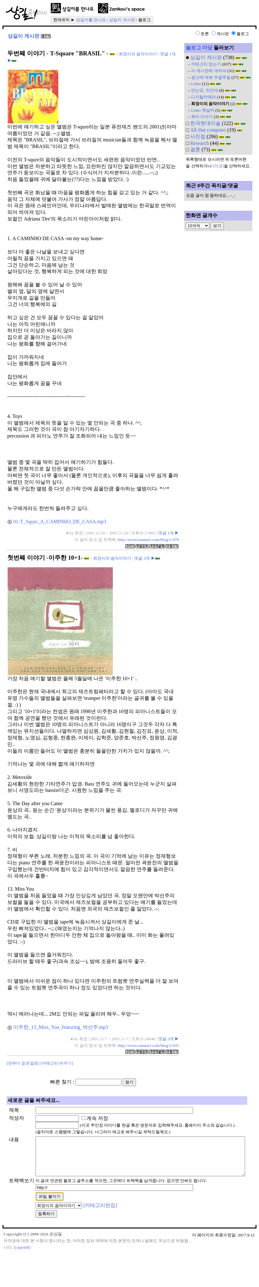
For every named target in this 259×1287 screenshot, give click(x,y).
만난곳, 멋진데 (204, 90)
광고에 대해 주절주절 (210, 77)
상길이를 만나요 (91, 19)
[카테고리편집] (80, 1239)
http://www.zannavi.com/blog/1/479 (148, 539)
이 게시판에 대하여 (208, 70)
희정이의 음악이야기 (138, 54)
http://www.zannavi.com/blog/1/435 (148, 1045)
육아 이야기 (202, 116)
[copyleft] (22, 1280)
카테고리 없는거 (206, 64)
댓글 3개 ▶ (144, 558)
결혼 (195, 149)
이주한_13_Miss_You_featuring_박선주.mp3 (58, 1027)
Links (196, 83)
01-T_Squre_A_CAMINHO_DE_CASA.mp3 (57, 521)
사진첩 (197, 136)
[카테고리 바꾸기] (57, 1063)
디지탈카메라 (203, 97)
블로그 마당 (199, 47)
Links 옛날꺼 (202, 110)
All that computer (208, 130)
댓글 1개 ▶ (168, 533)
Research (199, 143)
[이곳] (218, 166)
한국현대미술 (205, 123)
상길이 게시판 (122, 19)
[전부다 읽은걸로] (23, 1063)
